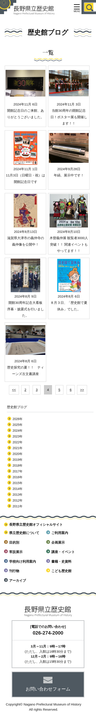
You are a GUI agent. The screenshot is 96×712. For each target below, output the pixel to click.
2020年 (18, 454)
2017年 (18, 471)
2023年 (18, 436)
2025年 (18, 425)
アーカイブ (17, 580)
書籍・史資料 (61, 561)
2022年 (18, 442)
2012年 (18, 500)
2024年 (18, 430)
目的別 (14, 542)
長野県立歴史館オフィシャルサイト (36, 524)
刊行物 (14, 571)
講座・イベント (63, 552)
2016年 (18, 477)
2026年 (18, 419)
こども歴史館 (61, 571)
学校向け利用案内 (22, 561)
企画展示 (58, 542)
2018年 (18, 465)
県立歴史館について (24, 533)
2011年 (18, 506)
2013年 (18, 494)
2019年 (18, 459)
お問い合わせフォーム (48, 688)
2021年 (18, 448)
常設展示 (16, 552)
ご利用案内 (59, 533)
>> (82, 390)
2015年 (18, 483)
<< (14, 390)
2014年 (18, 489)
